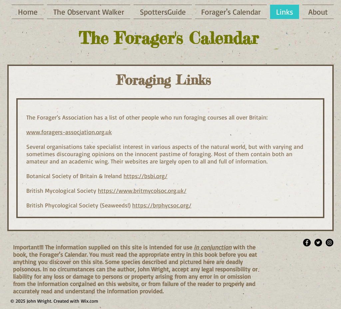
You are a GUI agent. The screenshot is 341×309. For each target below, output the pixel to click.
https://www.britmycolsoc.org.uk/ (142, 190)
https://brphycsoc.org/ (161, 205)
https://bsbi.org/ (146, 175)
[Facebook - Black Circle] (307, 242)
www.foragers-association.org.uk (69, 132)
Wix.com (89, 301)
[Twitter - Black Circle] (318, 242)
